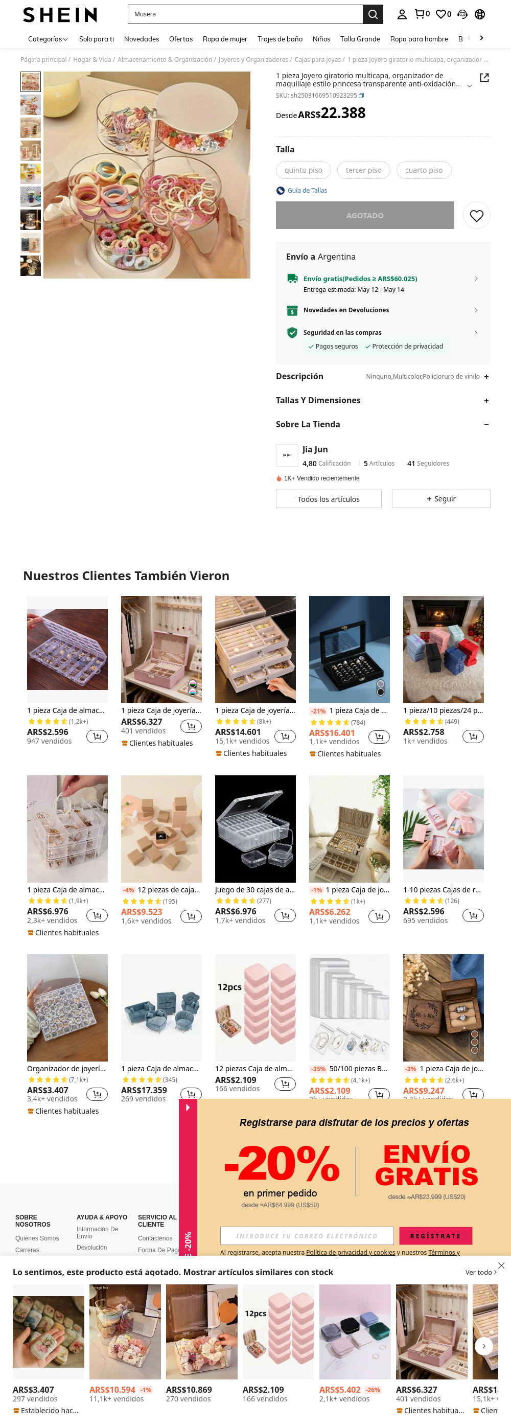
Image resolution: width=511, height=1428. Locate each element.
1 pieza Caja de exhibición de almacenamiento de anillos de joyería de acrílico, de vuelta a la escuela (349, 710)
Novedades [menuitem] (141, 39)
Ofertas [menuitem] (181, 39)
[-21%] (318, 711)
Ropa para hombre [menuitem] (419, 39)
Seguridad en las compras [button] (343, 332)
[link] (421, 14)
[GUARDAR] (477, 215)
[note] (158, 743)
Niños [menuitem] (321, 39)
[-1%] (316, 890)
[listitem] (67, 674)
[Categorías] (48, 39)
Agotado (365, 215)
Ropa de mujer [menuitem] (225, 39)
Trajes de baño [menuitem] (280, 39)
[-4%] (128, 890)
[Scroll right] (481, 39)
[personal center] (402, 14)
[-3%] (410, 1069)
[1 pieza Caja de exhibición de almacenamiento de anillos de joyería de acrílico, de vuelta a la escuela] (349, 649)
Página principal (43, 59)
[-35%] (318, 1069)
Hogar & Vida (92, 59)
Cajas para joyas (318, 59)
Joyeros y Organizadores (253, 59)
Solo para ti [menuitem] (96, 39)
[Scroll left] (469, 39)
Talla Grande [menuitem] (360, 39)
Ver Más (255, 1139)
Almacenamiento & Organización (165, 59)
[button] (245, 14)
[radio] (303, 170)
